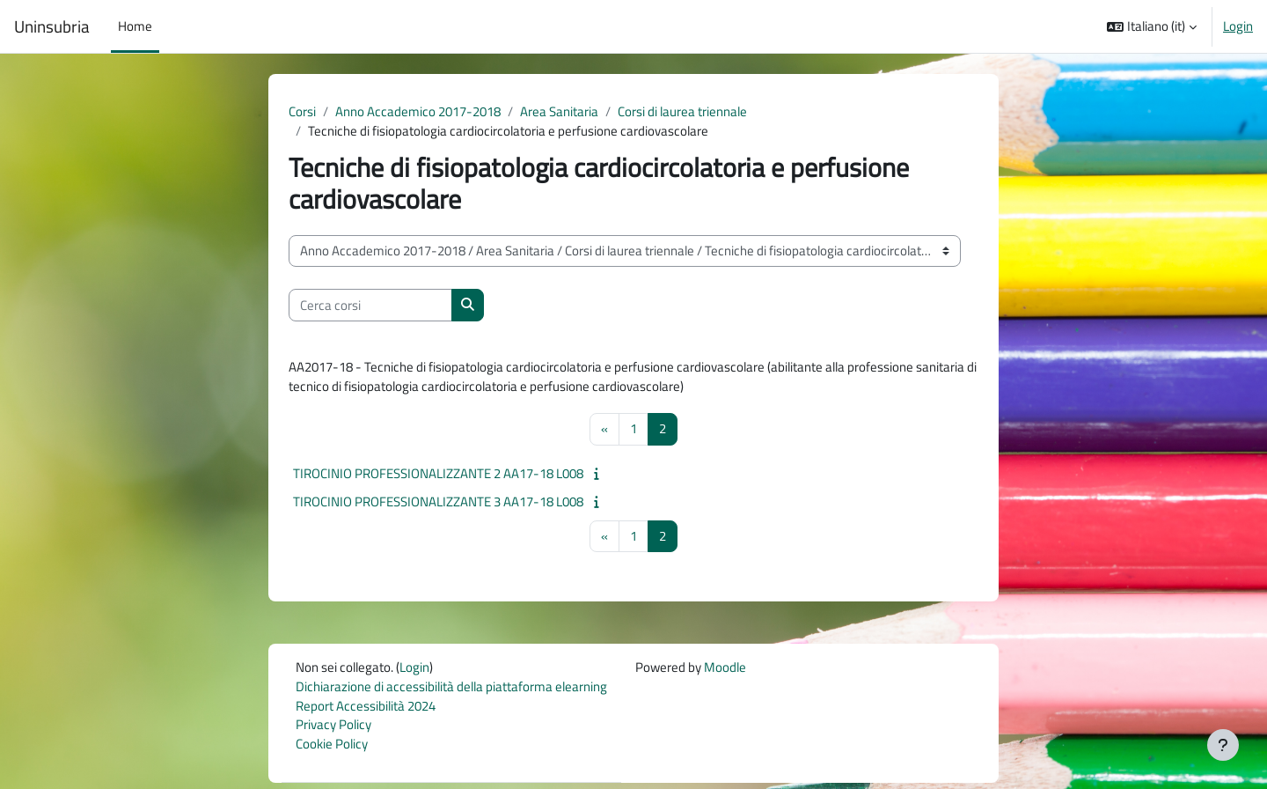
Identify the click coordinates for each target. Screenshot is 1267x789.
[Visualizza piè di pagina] (1223, 745)
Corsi (302, 111)
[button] (1151, 26)
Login (1238, 26)
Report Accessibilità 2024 (366, 710)
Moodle (725, 670)
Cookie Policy (332, 750)
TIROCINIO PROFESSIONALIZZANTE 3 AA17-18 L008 (438, 504)
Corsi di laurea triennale (682, 111)
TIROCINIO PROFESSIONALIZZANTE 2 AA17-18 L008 (438, 476)
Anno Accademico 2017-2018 (418, 111)
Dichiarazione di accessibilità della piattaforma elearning (451, 690)
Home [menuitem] (135, 26)
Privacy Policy (333, 729)
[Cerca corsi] (370, 307)
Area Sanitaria (559, 111)
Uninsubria (52, 26)
